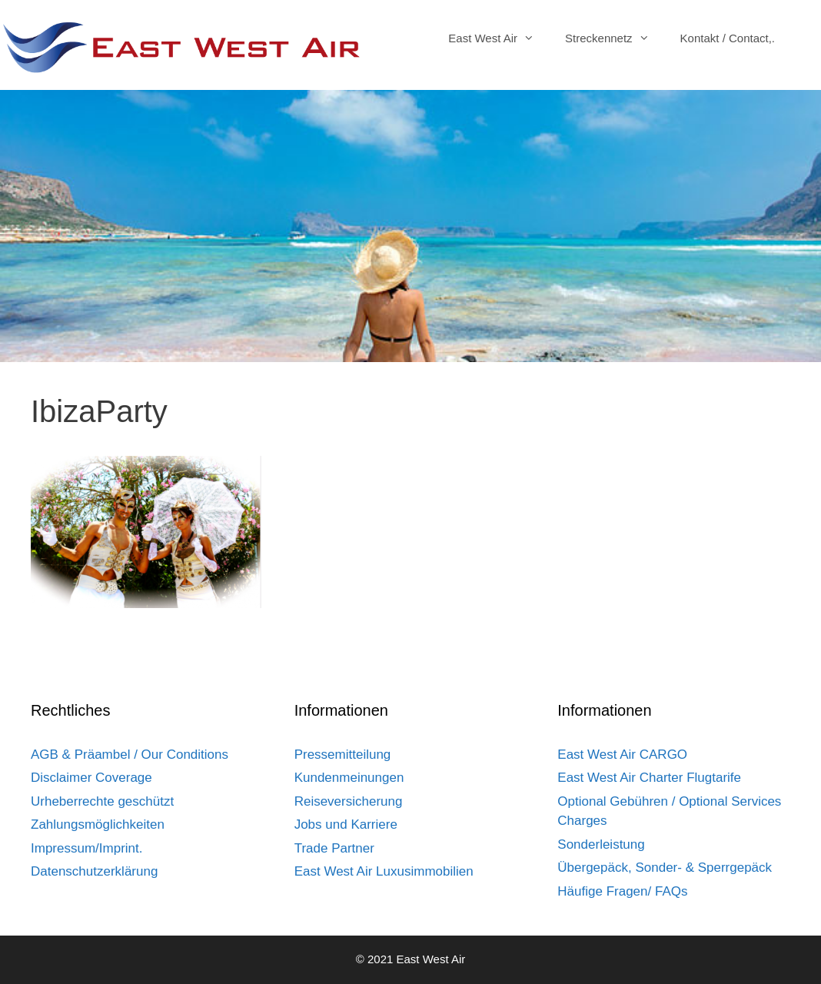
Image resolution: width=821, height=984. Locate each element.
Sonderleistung (600, 844)
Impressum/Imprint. (86, 848)
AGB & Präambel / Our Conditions (129, 754)
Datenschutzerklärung (94, 871)
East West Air (499, 38)
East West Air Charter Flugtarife (649, 777)
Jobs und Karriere (345, 824)
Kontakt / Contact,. (727, 38)
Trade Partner (334, 848)
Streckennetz (615, 38)
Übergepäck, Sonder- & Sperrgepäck (664, 867)
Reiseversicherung (348, 801)
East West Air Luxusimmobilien (384, 871)
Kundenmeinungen (349, 777)
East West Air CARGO (622, 754)
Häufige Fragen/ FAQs (622, 891)
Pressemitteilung (342, 754)
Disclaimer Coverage (91, 777)
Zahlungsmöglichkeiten (98, 824)
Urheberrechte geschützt (102, 801)
